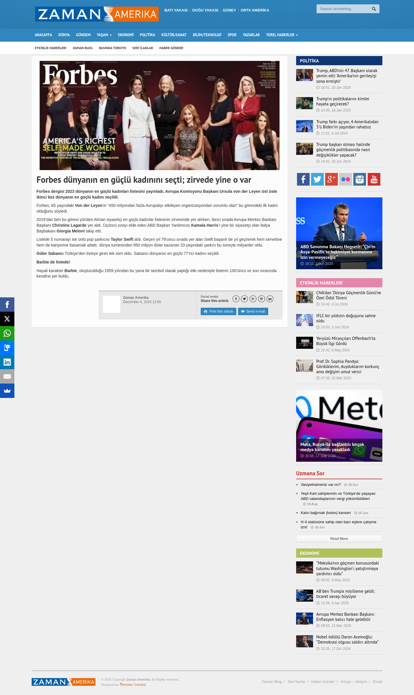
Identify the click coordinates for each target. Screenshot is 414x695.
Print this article (218, 311)
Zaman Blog (272, 679)
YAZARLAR (251, 34)
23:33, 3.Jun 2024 (332, 322)
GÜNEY (229, 10)
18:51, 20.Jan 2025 (333, 88)
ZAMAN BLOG (83, 48)
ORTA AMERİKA (255, 10)
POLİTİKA (147, 34)
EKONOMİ (125, 34)
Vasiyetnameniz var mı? (320, 482)
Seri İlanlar (296, 679)
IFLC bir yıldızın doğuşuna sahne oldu (348, 315)
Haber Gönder (323, 679)
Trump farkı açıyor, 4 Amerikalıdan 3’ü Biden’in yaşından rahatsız (348, 124)
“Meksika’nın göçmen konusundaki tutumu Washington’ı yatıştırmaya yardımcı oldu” (345, 566)
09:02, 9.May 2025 (332, 578)
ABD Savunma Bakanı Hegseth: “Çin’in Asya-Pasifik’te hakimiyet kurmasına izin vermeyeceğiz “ (337, 252)
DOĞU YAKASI (205, 10)
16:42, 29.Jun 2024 (333, 161)
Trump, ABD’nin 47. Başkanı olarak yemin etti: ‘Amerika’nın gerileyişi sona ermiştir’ (348, 76)
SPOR (232, 34)
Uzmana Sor (310, 470)
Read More (339, 536)
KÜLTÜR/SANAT (174, 34)
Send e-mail (252, 311)
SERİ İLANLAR (143, 48)
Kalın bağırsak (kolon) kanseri (325, 510)
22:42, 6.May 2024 (332, 348)
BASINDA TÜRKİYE (112, 48)
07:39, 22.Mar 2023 (333, 376)
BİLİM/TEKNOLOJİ (207, 34)
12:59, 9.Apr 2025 (332, 600)
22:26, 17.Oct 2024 (333, 646)
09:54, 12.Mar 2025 (333, 623)
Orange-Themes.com (133, 682)
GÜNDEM (83, 34)
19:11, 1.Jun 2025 (316, 264)
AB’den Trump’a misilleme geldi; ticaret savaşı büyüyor (343, 591)
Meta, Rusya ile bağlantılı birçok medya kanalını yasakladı (338, 444)
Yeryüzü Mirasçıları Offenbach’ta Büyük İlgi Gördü (343, 339)
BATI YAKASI (176, 10)
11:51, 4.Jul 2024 (331, 133)
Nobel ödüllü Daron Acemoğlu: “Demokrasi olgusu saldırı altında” (345, 637)
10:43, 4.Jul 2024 (331, 304)
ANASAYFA (43, 34)
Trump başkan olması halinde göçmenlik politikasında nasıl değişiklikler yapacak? (341, 149)
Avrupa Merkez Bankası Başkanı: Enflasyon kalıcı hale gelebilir (343, 614)
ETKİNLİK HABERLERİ (50, 48)
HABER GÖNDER (171, 48)
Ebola (377, 679)
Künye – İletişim (354, 679)
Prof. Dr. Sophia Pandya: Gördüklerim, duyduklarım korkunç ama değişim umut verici (347, 364)
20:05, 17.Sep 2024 (317, 454)
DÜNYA (64, 34)
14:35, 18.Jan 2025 (333, 110)
